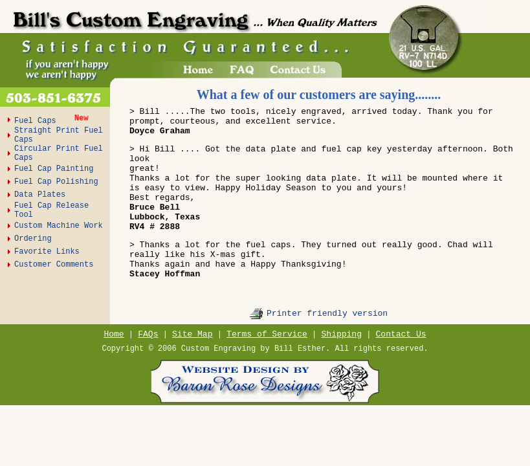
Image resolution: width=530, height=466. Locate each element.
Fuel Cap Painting (53, 168)
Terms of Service (266, 334)
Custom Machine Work (58, 225)
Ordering (33, 238)
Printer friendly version (327, 313)
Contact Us (401, 334)
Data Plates (39, 194)
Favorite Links (47, 251)
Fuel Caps (37, 121)
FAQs (148, 334)
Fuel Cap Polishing (56, 181)
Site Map (192, 334)
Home (114, 334)
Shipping (342, 334)
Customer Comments (53, 264)
